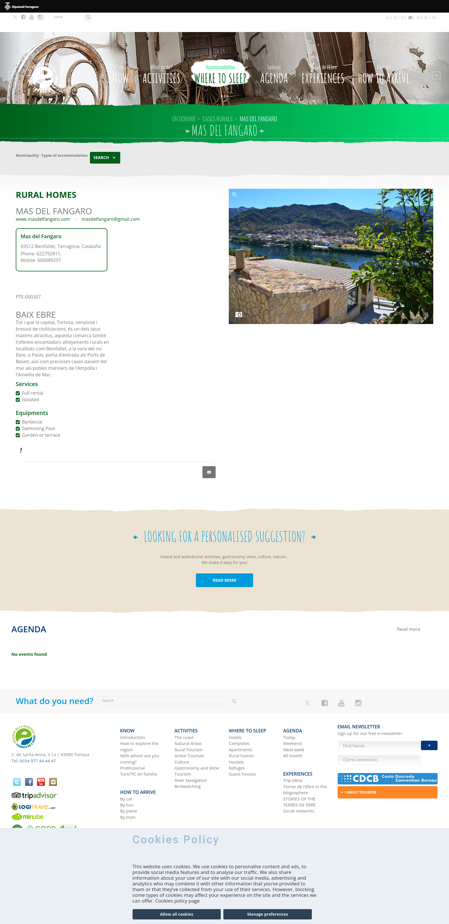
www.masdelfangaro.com (43, 199)
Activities (162, 52)
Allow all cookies (176, 914)
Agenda (274, 52)
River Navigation (190, 756)
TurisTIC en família (138, 750)
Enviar (429, 740)
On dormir (184, 99)
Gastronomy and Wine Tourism (196, 747)
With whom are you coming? (139, 735)
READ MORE (224, 560)
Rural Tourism (188, 726)
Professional (132, 744)
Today (289, 714)
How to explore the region (139, 723)
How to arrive (384, 52)
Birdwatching (187, 763)
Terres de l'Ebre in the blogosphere (305, 762)
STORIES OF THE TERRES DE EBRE (299, 774)
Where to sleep (220, 52)
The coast (184, 714)
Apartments (240, 726)
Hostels (236, 738)
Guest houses (242, 750)
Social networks (298, 783)
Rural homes (241, 732)
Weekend (292, 720)
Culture (181, 738)
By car (126, 771)
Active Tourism (189, 732)
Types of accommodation (64, 135)
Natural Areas (188, 720)
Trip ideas (293, 753)
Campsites (239, 720)
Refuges (237, 744)
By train (128, 789)
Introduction (132, 714)
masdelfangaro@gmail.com (111, 199)
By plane (128, 783)
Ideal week (293, 726)
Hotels (235, 714)
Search (101, 138)
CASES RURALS (217, 99)
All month (293, 732)
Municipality (27, 135)
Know (118, 52)
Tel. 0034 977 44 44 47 (33, 741)
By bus (127, 777)
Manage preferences (267, 914)
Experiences (323, 52)
